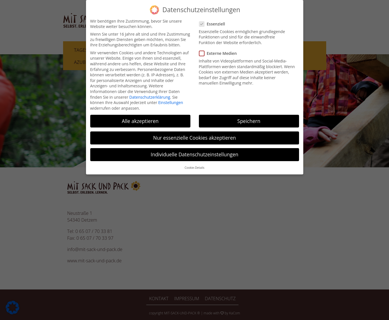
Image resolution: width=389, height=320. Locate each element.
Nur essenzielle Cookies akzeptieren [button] (194, 135)
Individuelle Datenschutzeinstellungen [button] (194, 152)
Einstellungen (170, 100)
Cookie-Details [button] (194, 166)
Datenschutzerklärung (149, 95)
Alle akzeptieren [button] (140, 119)
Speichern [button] (248, 119)
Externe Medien (219, 51)
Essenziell (214, 22)
